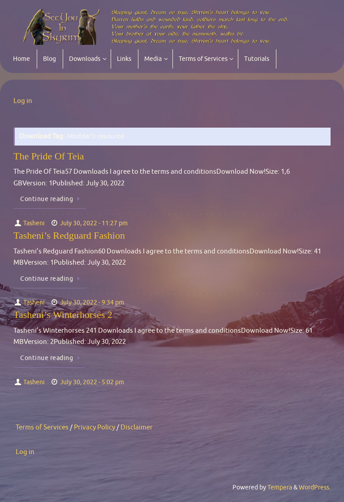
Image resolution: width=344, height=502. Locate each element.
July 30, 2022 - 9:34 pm (92, 302)
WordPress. (315, 487)
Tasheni (34, 223)
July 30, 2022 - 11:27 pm (94, 223)
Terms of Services (42, 427)
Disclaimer (136, 427)
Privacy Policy (94, 427)
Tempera (279, 487)
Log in (22, 101)
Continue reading (51, 199)
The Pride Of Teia (48, 156)
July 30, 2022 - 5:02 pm (92, 382)
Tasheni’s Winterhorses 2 (62, 314)
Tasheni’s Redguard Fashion (69, 235)
